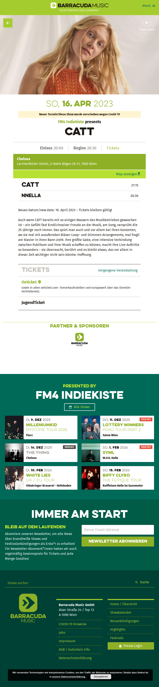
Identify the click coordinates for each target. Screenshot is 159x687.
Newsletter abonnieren (118, 541)
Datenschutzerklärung (75, 658)
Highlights (117, 629)
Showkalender (120, 612)
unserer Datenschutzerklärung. (69, 676)
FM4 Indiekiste (71, 121)
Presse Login (133, 646)
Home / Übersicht (123, 604)
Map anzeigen (126, 174)
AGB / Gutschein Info (74, 649)
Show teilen (147, 29)
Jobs (62, 633)
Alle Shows (82, 407)
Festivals (116, 638)
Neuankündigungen (124, 621)
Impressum (67, 641)
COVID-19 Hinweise (73, 624)
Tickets (113, 148)
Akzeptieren (101, 676)
